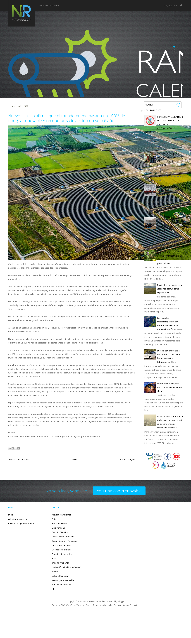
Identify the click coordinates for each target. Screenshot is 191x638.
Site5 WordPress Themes (72, 605)
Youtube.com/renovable (119, 491)
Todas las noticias (49, 6)
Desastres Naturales (62, 549)
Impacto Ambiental (60, 562)
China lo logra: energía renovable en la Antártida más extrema (169, 190)
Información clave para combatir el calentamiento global (169, 387)
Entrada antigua (127, 459)
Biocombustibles (59, 523)
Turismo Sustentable (62, 584)
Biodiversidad (58, 527)
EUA (54, 558)
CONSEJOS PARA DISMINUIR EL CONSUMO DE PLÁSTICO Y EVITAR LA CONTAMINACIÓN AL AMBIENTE (163, 124)
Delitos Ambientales (61, 545)
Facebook (181, 5)
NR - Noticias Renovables (94, 601)
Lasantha (108, 605)
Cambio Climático (60, 532)
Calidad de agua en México (21, 523)
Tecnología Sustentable (63, 580)
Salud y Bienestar (60, 575)
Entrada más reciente (19, 459)
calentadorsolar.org (17, 519)
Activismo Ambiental (61, 514)
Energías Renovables (62, 554)
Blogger (121, 601)
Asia (54, 519)
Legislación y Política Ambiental (66, 567)
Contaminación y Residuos (64, 541)
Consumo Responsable (63, 536)
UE (53, 589)
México (55, 571)
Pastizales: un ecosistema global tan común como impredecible (169, 289)
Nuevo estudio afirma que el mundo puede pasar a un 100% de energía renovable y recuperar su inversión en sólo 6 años (66, 118)
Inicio (74, 459)
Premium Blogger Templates (126, 605)
